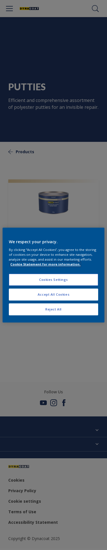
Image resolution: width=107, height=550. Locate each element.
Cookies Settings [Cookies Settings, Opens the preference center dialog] (53, 280)
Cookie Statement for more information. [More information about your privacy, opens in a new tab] (45, 264)
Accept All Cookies (53, 294)
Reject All (53, 309)
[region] (53, 275)
